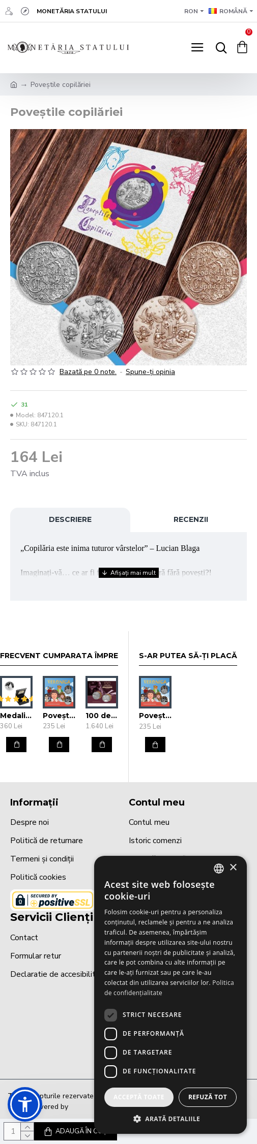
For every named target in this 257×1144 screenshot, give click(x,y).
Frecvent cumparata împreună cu (74, 656)
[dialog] (170, 995)
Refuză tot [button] (207, 1097)
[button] (25, 1104)
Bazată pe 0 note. (88, 372)
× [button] (233, 868)
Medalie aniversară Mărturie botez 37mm (16, 715)
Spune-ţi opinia (150, 372)
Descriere (70, 519)
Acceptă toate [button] (138, 1097)
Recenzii (191, 519)
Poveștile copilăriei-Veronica (59, 715)
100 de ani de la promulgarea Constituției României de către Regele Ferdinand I (101, 715)
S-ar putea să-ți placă (188, 656)
